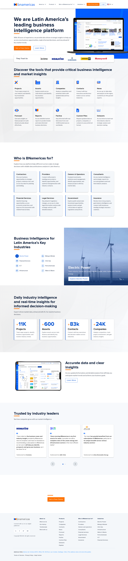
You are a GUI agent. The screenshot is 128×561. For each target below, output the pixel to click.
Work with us (43, 529)
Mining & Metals (48, 256)
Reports (61, 535)
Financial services (83, 532)
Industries (80, 4)
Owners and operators (85, 527)
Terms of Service (19, 555)
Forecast (61, 532)
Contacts (61, 527)
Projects (61, 521)
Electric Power (21, 256)
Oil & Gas (46, 261)
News (60, 529)
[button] (63, 464)
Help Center (38, 555)
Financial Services (22, 261)
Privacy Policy (29, 555)
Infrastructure (21, 270)
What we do (43, 521)
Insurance (81, 540)
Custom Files (63, 540)
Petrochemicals (48, 265)
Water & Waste (48, 270)
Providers (81, 524)
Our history (43, 524)
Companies (62, 524)
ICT (18, 265)
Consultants (81, 529)
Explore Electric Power (79, 279)
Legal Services (82, 535)
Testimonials (43, 527)
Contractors (81, 521)
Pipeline (61, 545)
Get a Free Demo (93, 4)
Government (82, 537)
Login (103, 4)
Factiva (61, 537)
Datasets (61, 542)
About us (42, 4)
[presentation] (117, 279)
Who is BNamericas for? (66, 4)
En (109, 4)
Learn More (39, 48)
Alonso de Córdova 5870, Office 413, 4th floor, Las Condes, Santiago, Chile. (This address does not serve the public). (57, 552)
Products (51, 4)
